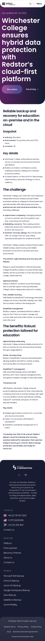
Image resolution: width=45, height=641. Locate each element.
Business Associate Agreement (25, 632)
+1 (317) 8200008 (13, 520)
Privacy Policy (23, 627)
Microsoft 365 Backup (14, 576)
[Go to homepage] (8, 4)
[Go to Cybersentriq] (22, 467)
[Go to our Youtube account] (25, 475)
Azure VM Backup (12, 585)
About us (8, 557)
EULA (9, 632)
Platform (8, 543)
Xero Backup (10, 595)
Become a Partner (12, 552)
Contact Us (9, 529)
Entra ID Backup (11, 580)
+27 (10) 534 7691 (13, 525)
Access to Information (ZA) (22, 636)
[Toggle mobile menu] (39, 4)
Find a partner (10, 548)
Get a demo (12, 89)
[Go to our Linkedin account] (19, 475)
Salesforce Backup (12, 599)
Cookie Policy (36, 627)
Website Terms (9, 627)
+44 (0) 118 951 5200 (15, 515)
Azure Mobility (10, 604)
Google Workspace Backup (17, 590)
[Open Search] (30, 4)
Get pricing (32, 89)
